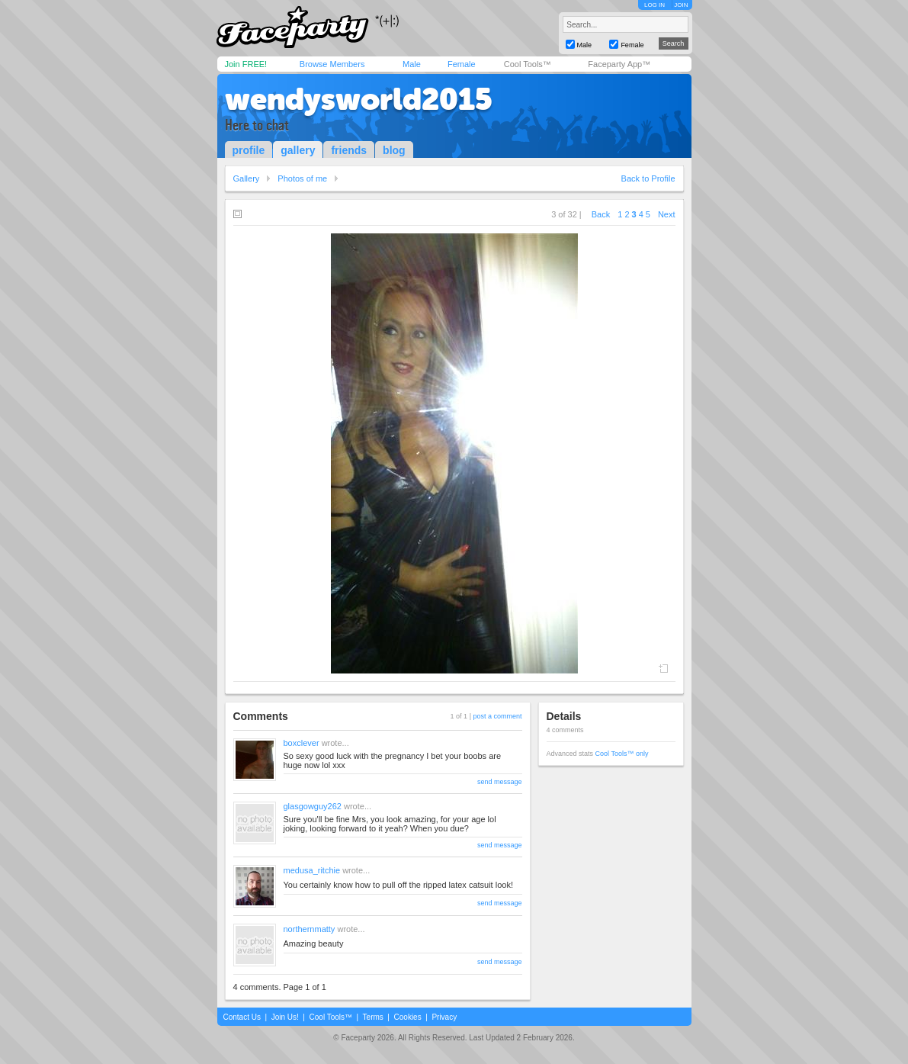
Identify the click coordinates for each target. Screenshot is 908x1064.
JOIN (681, 5)
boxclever (301, 742)
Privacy (444, 1017)
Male (412, 64)
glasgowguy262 (313, 806)
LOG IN (654, 5)
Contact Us (242, 1017)
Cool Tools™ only (622, 753)
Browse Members (332, 64)
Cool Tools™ (527, 64)
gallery (298, 150)
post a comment (497, 716)
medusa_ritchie (312, 870)
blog (394, 150)
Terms (373, 1017)
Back (601, 214)
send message (499, 782)
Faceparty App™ (619, 64)
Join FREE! (246, 64)
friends (349, 150)
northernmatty (309, 929)
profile (249, 150)
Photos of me (302, 178)
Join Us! (285, 1017)
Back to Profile (648, 178)
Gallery (246, 178)
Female (462, 64)
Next (666, 214)
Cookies (408, 1017)
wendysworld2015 (359, 99)
